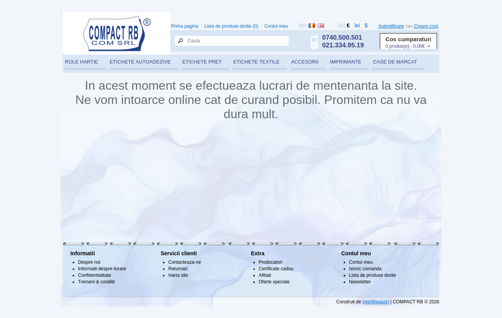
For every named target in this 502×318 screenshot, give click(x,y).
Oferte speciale (274, 282)
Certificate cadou (276, 268)
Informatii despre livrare (102, 268)
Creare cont (426, 26)
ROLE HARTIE (81, 62)
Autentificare (391, 26)
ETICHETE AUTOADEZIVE (140, 62)
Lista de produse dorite (372, 275)
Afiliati (265, 275)
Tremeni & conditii (96, 282)
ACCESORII (305, 62)
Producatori (270, 262)
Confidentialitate (94, 275)
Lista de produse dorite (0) (231, 26)
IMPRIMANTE (346, 62)
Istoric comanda (365, 268)
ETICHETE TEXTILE (256, 62)
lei (357, 25)
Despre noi (89, 262)
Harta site (178, 275)
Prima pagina (184, 26)
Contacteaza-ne (184, 262)
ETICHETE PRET (202, 62)
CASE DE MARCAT (395, 62)
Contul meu (276, 26)
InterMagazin (375, 302)
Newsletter (360, 282)
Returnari (177, 268)
